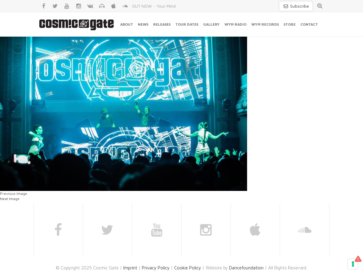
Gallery (211, 24)
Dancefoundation (246, 267)
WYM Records (265, 24)
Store (290, 24)
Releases (162, 24)
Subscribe (296, 6)
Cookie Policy (187, 267)
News (143, 24)
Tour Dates (186, 24)
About (126, 24)
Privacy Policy (156, 267)
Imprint (130, 267)
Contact (309, 24)
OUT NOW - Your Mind (154, 6)
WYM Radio (235, 24)
